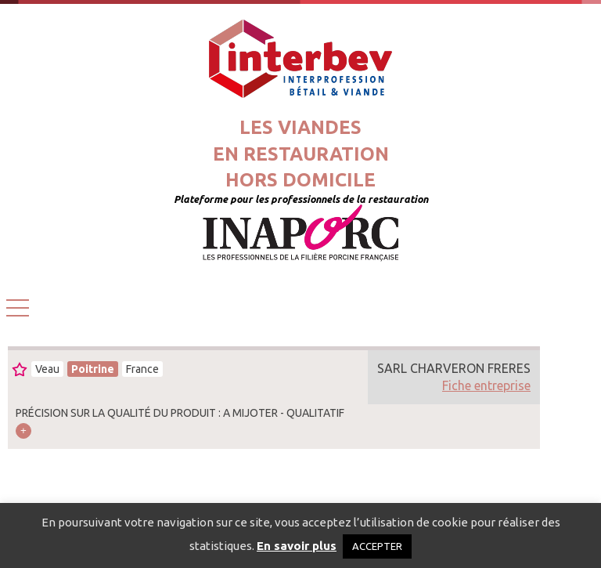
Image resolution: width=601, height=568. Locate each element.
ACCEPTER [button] (377, 546)
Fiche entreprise (486, 385)
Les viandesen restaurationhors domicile (301, 153)
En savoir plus (296, 545)
